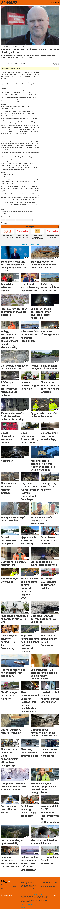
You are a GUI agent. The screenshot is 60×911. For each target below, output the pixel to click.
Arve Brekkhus (31, 882)
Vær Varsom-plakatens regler (40, 894)
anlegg (3, 220)
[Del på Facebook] (54, 64)
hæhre (30, 220)
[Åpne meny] (57, 2)
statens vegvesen (10, 220)
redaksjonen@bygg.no (30, 888)
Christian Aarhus (32, 885)
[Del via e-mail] (58, 64)
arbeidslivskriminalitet (21, 220)
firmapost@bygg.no (51, 886)
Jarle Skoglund (29, 886)
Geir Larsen (52, 883)
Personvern (23, 907)
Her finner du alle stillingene (30, 244)
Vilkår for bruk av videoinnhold (27, 904)
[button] (58, 227)
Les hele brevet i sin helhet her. (9, 136)
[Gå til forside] (9, 2)
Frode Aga (31, 883)
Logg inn (52, 2)
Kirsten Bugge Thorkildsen (51, 882)
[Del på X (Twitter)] (56, 64)
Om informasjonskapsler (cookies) (28, 905)
